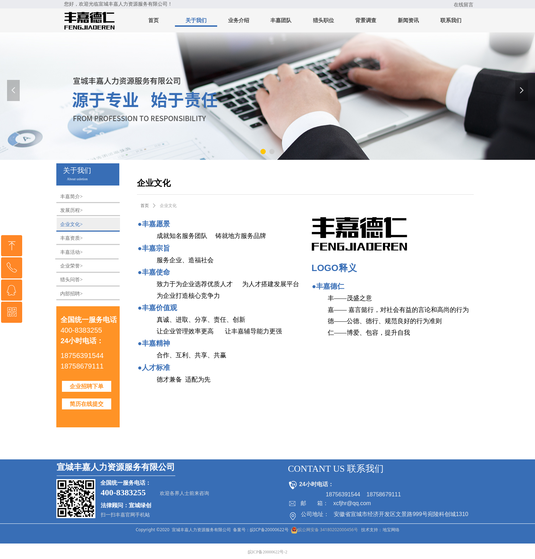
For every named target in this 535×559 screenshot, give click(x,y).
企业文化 (168, 205)
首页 (144, 205)
